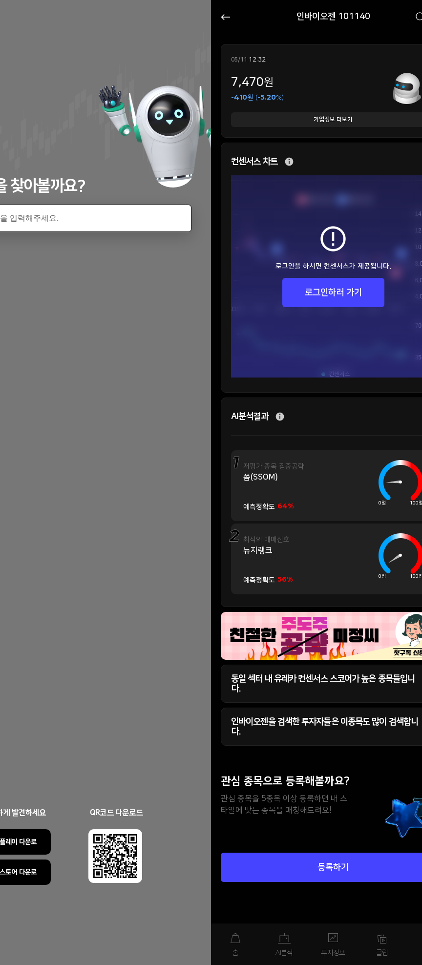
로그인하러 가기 (333, 292)
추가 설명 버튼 (289, 161)
